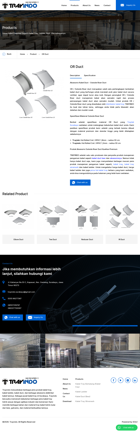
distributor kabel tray (115, 104)
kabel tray (118, 164)
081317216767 (14, 305)
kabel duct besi (98, 158)
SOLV (135, 422)
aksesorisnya (116, 158)
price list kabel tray (99, 170)
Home (22, 54)
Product (33, 54)
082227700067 (14, 308)
